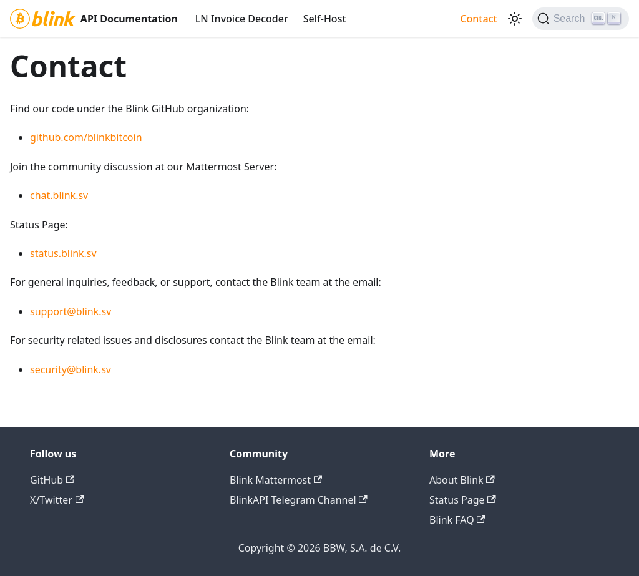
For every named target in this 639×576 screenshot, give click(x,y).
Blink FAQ (457, 520)
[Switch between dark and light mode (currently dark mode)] (515, 19)
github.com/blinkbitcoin (86, 137)
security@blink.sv (70, 369)
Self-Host (324, 19)
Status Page (462, 500)
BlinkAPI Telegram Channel (299, 500)
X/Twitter (57, 500)
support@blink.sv (70, 311)
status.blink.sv (63, 253)
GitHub (52, 480)
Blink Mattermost (276, 480)
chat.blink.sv (59, 195)
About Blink (462, 480)
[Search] (580, 18)
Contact (478, 19)
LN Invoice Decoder (241, 19)
